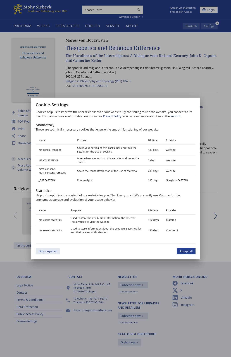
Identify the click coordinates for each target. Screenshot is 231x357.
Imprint (175, 116)
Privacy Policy (112, 116)
